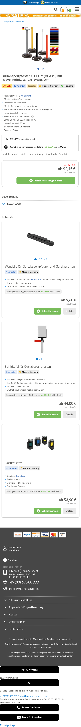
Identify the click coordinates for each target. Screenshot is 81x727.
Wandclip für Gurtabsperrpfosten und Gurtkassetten (40, 266)
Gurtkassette (13, 463)
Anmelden (13, 550)
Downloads (51, 154)
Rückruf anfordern (29, 707)
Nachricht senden (29, 717)
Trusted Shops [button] (33, 3)
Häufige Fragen (8, 725)
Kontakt (13, 614)
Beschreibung (36, 154)
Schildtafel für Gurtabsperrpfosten (28, 366)
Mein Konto (14, 547)
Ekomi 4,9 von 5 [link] (51, 3)
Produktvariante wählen (14, 154)
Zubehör (63, 154)
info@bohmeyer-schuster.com (23, 588)
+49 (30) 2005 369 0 (24, 571)
